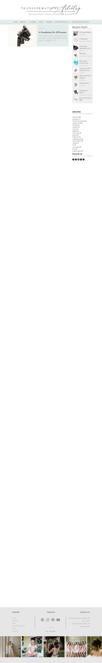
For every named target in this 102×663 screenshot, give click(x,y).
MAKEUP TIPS (82, 50)
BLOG (14, 623)
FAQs (13, 628)
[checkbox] (4, 654)
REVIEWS (15, 631)
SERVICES (15, 621)
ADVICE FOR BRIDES (83, 65)
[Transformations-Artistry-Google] (81, 159)
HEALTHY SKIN (82, 34)
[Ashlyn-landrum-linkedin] (83, 159)
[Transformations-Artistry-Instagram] (76, 159)
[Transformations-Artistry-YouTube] (78, 159)
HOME (14, 618)
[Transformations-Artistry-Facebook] (73, 159)
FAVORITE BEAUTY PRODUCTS (85, 41)
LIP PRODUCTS (82, 80)
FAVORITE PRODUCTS (17, 626)
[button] (23, 22)
